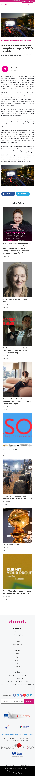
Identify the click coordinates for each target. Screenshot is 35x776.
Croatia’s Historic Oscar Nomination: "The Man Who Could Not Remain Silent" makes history (17, 335)
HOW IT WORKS (18, 635)
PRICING (17, 638)
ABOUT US (17, 631)
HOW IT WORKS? (15, 0)
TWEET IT (23, 193)
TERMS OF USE (10, 765)
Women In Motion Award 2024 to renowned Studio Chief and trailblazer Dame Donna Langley (17, 386)
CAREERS (17, 641)
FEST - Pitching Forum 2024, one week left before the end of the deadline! (17, 577)
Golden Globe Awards (17, 530)
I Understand (27, 771)
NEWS (18, 654)
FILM (17, 657)
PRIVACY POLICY (25, 765)
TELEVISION (17, 660)
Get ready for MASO (17, 435)
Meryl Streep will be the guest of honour (17, 285)
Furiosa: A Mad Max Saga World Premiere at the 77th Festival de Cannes (17, 482)
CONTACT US (17, 645)
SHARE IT (9, 193)
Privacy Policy (17, 773)
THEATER (17, 663)
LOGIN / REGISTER (27, 1)
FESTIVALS (17, 667)
